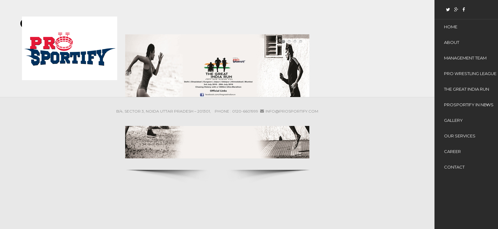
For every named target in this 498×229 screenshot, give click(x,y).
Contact (454, 167)
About (451, 42)
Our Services (459, 135)
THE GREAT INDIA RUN (466, 89)
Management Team (465, 57)
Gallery (453, 120)
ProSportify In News (469, 104)
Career (452, 151)
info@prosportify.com (292, 111)
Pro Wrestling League (470, 73)
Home (450, 26)
